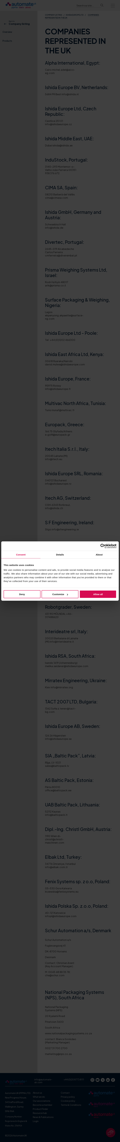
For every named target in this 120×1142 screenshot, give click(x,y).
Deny (22, 594)
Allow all (98, 594)
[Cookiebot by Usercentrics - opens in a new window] (102, 546)
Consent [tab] (21, 554)
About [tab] (99, 554)
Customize (60, 594)
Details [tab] (60, 554)
